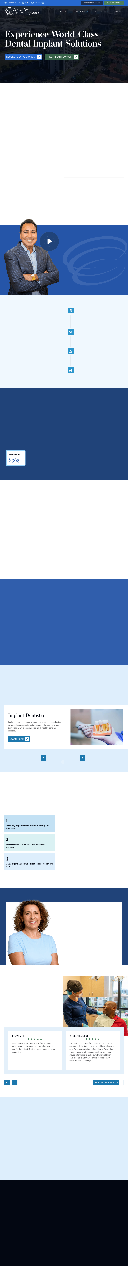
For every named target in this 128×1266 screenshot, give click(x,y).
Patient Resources (100, 11)
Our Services (82, 11)
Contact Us (118, 11)
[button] (49, 241)
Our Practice (66, 11)
